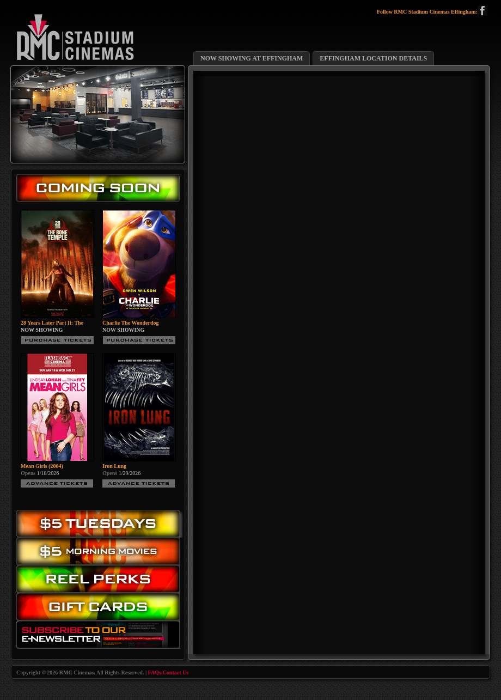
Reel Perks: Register (100, 579)
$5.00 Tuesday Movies (100, 524)
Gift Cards (100, 609)
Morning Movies (100, 551)
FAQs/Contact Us (168, 672)
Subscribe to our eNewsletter (100, 637)
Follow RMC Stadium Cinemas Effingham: (432, 12)
